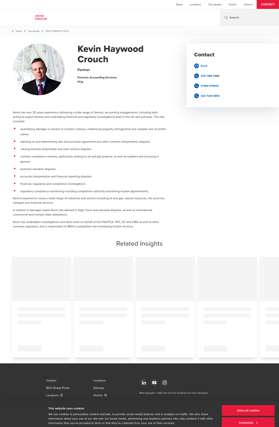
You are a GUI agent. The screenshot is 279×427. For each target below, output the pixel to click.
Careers (248, 4)
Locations (195, 4)
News (179, 4)
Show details (57, 415)
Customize (248, 405)
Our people (214, 4)
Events (233, 4)
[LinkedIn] (144, 382)
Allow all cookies (248, 392)
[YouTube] (154, 382)
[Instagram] (164, 382)
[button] (268, 4)
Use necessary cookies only (248, 417)
